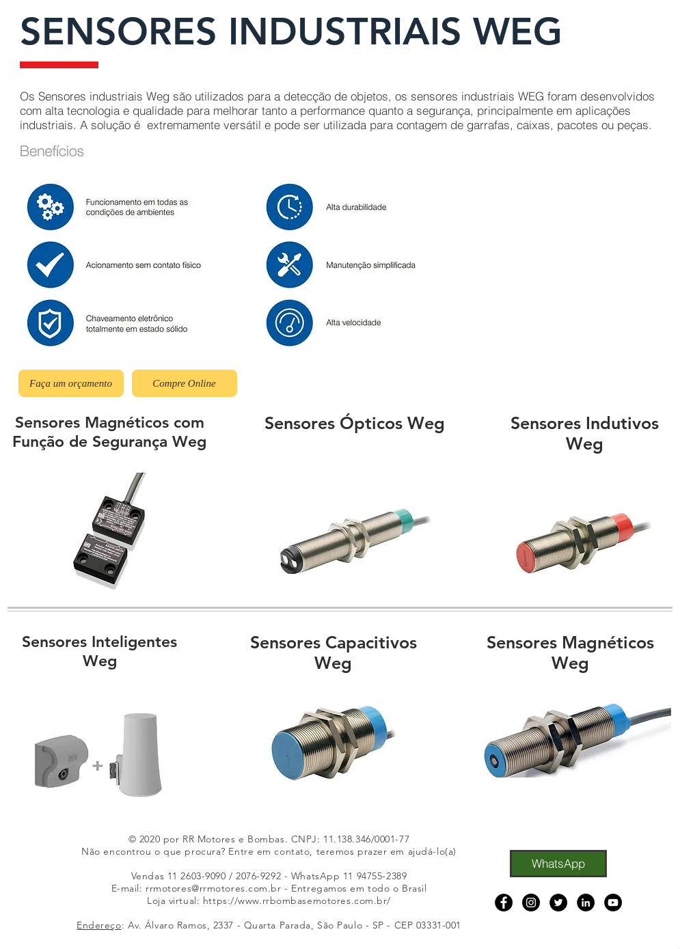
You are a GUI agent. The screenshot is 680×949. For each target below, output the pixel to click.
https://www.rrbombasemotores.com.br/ (297, 900)
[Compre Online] (184, 383)
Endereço (99, 925)
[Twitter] (558, 902)
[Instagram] (531, 902)
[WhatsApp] (558, 863)
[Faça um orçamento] (71, 383)
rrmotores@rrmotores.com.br (214, 888)
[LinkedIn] (586, 902)
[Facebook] (504, 902)
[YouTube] (613, 902)
